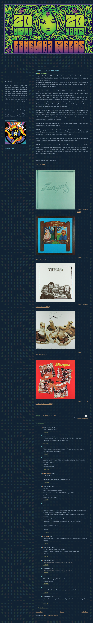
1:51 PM (45, 500)
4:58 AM (45, 556)
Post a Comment (43, 608)
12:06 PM (46, 584)
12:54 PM (46, 482)
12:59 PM (46, 573)
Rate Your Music (40, 164)
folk (83, 418)
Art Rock (46, 536)
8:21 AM (45, 603)
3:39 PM (45, 432)
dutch (79, 418)
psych (86, 418)
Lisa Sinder (47, 473)
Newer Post (39, 612)
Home (62, 612)
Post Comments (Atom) (51, 615)
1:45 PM (45, 564)
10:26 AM (46, 532)
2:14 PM (45, 443)
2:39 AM (45, 543)
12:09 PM (46, 469)
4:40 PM (45, 592)
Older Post (85, 612)
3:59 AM (45, 454)
